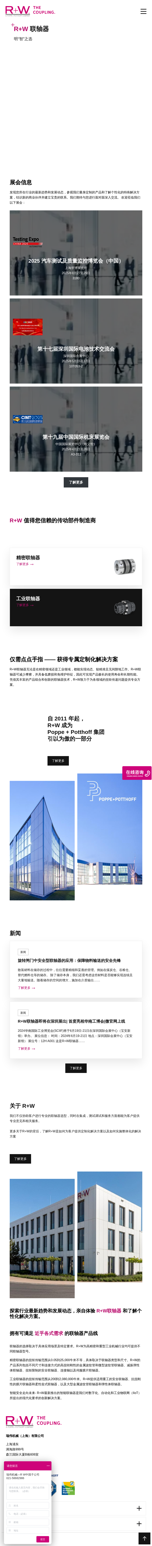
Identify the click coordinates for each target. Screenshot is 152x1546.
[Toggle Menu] (143, 12)
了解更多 (58, 760)
